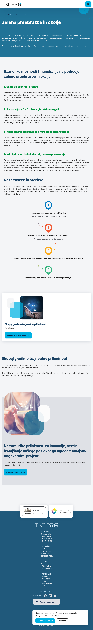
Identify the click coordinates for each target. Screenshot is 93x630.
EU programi (46, 579)
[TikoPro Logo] (11, 4)
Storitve (46, 581)
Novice (46, 586)
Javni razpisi (46, 577)
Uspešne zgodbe (46, 584)
